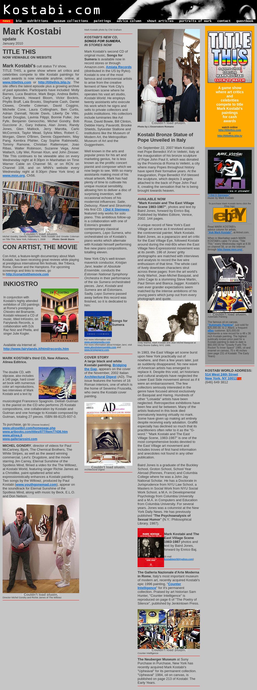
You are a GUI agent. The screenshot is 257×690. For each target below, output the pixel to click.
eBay (211, 330)
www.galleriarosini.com (20, 439)
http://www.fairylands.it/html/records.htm (36, 349)
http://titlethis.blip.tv (54, 82)
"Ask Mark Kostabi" (220, 232)
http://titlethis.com (230, 130)
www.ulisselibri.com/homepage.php (29, 428)
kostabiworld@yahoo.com (178, 559)
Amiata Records (119, 67)
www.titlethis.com (17, 82)
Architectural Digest (100, 377)
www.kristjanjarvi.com (96, 350)
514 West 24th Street (221, 374)
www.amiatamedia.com (97, 342)
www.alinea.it (12, 435)
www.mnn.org (14, 175)
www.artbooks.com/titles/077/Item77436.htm (35, 432)
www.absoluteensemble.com (100, 347)
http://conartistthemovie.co (26, 274)
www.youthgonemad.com (36, 484)
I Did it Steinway (116, 209)
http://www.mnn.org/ (230, 249)
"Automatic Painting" (221, 325)
